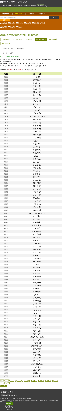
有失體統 (37, 298)
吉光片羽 (37, 343)
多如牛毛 (37, 328)
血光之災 (37, 352)
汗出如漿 (37, 198)
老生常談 (37, 246)
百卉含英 (37, 207)
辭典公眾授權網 (17, 398)
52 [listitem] (57, 380)
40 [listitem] (29, 380)
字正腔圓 (37, 258)
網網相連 (25, 398)
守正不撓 (37, 123)
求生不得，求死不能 (37, 116)
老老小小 (37, 313)
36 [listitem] (20, 380)
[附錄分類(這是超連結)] (18, 48)
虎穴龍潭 (37, 279)
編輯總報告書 (6, 43)
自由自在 (37, 165)
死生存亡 (37, 156)
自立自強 (37, 180)
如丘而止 (37, 159)
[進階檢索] (5, 20)
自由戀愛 (37, 301)
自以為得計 (37, 231)
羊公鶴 (37, 77)
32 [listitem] (11, 380)
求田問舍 (37, 243)
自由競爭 (37, 292)
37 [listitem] (22, 380)
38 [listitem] (24, 380)
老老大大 (37, 310)
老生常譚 (37, 252)
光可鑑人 (37, 295)
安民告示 (37, 204)
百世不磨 (37, 132)
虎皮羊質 (37, 195)
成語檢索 (6, 13)
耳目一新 (37, 86)
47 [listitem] (45, 380)
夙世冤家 (37, 240)
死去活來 (37, 219)
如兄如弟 (37, 174)
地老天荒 (37, 376)
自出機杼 (37, 276)
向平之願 (37, 135)
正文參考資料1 (5, 39)
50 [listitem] (52, 380)
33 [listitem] (13, 380)
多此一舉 (37, 304)
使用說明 (27, 5)
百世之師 (37, 113)
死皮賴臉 (37, 282)
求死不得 (37, 370)
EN (38, 5)
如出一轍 (37, 89)
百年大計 (37, 319)
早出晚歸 (37, 249)
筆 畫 (10, 53)
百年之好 (37, 340)
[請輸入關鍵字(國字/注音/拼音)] (24, 17)
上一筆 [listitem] (7, 380)
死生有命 (37, 177)
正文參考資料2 (17, 39)
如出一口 (37, 83)
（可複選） (27, 23)
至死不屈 (37, 355)
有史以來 (37, 150)
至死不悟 (37, 367)
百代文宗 (37, 107)
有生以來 (37, 153)
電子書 (31, 13)
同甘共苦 (37, 186)
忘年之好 (37, 334)
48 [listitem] (48, 380)
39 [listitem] (27, 380)
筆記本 (42, 13)
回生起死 (37, 237)
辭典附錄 (19, 13)
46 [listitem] (43, 380)
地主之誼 (37, 120)
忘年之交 (37, 331)
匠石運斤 (37, 267)
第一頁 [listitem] (2, 380)
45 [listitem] (41, 380)
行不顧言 (37, 80)
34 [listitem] (15, 380)
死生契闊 (37, 234)
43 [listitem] (36, 380)
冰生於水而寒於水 (37, 213)
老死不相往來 (37, 364)
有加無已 (37, 255)
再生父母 (37, 95)
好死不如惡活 (37, 346)
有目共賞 (37, 201)
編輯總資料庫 (53, 39)
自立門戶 (37, 216)
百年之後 (37, 361)
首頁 (4, 5)
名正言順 (37, 210)
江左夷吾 (37, 171)
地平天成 (37, 104)
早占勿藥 (37, 138)
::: (0, 5)
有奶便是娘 (37, 225)
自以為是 (37, 222)
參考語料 (29, 39)
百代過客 (37, 270)
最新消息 (9, 5)
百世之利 (37, 101)
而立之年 (37, 98)
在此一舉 (37, 307)
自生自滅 (37, 189)
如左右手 (37, 144)
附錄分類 (14, 48)
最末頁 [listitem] (7, 383)
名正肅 (37, 264)
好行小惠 (37, 322)
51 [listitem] (55, 380)
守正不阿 (37, 110)
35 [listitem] (17, 380)
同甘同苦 (37, 183)
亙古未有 (37, 147)
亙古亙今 (37, 162)
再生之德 (37, 129)
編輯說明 (21, 5)
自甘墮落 (37, 273)
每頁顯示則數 (31, 69)
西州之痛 (37, 373)
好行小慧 (37, 325)
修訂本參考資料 (41, 39)
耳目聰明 (37, 285)
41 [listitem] (31, 380)
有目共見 (37, 168)
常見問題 (15, 5)
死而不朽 (37, 349)
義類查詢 (4, 27)
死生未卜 (37, 141)
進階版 (42, 5)
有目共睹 (37, 192)
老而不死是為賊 (37, 337)
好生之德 (37, 126)
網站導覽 (33, 5)
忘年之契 (37, 358)
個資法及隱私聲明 (6, 398)
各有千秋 (37, 316)
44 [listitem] (38, 380)
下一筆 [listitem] (2, 383)
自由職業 (37, 289)
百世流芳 (37, 228)
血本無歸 (37, 261)
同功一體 (37, 92)
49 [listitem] (50, 380)
